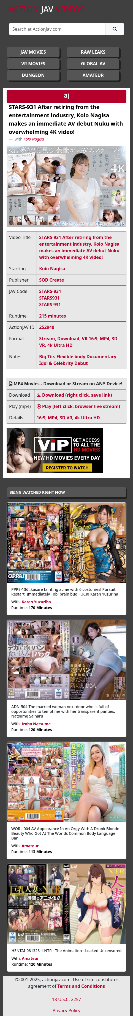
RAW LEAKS (93, 52)
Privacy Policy (66, 1010)
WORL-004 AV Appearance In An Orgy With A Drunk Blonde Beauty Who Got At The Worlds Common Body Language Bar (65, 833)
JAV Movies (33, 52)
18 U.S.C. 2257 (66, 999)
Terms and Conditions (81, 986)
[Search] (57, 29)
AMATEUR (93, 75)
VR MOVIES (33, 64)
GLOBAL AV (93, 64)
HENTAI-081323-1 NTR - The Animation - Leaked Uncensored (67, 950)
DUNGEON (33, 75)
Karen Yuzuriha (36, 601)
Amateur (30, 845)
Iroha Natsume (36, 723)
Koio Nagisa (33, 139)
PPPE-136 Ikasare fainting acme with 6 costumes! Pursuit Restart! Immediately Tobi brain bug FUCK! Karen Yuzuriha (64, 592)
